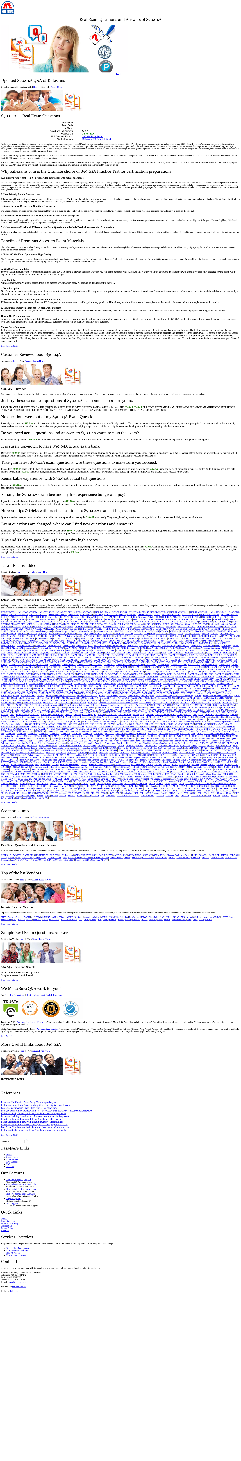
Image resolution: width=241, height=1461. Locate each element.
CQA (177, 795)
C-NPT (67, 722)
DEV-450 (12, 779)
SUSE (3, 917)
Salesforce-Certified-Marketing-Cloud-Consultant (107, 762)
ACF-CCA (157, 703)
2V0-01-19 (87, 786)
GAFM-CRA (201, 655)
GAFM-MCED (57, 662)
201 (194, 793)
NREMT (37, 919)
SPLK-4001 (32, 745)
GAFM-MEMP (131, 662)
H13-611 (163, 700)
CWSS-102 (149, 624)
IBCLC (130, 736)
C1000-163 (139, 629)
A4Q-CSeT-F (55, 622)
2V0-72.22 (103, 753)
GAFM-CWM (163, 660)
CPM (120, 712)
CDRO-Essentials (183, 719)
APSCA (159, 783)
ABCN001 (195, 634)
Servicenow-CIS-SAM (193, 781)
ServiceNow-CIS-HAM (64, 757)
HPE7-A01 (65, 619)
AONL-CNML (219, 717)
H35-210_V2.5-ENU (192, 750)
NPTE (195, 719)
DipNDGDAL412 (132, 643)
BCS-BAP (10, 748)
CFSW (192, 786)
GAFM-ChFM (101, 681)
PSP (141, 793)
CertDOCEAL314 (57, 643)
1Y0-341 (194, 619)
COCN (25, 712)
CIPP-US (50, 712)
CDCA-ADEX (145, 703)
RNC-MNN (201, 729)
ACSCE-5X (142, 783)
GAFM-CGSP (110, 679)
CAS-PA (54, 745)
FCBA (76, 724)
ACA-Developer (35, 762)
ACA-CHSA (161, 726)
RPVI (182, 631)
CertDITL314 (47, 624)
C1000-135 (223, 624)
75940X (23, 781)
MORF (129, 755)
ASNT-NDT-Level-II (38, 614)
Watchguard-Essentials (48, 707)
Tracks (36, 361)
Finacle (167, 919)
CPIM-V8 (217, 653)
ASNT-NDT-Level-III (58, 614)
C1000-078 (61, 724)
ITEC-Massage (116, 707)
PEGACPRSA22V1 (22, 653)
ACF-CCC (226, 703)
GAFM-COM (199, 691)
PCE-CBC (34, 714)
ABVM (226, 626)
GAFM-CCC (13, 672)
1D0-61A (9, 793)
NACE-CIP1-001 (28, 695)
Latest (40, 572)
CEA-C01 (164, 631)
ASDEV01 (5, 700)
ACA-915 (189, 653)
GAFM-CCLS (164, 672)
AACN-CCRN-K (8, 726)
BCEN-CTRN (187, 693)
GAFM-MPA (30, 667)
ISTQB (144, 917)
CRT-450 (5, 769)
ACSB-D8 (148, 748)
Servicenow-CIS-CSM (167, 698)
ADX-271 (119, 774)
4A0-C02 (26, 769)
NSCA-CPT (57, 722)
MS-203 (225, 767)
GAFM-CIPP (13, 688)
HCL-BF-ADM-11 (28, 617)
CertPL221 (176, 643)
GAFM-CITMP (90, 688)
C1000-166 (10, 733)
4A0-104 (18, 791)
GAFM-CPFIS (22, 655)
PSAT (33, 776)
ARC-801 (93, 741)
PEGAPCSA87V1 (148, 767)
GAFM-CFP (234, 676)
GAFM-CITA (76, 688)
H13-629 (81, 781)
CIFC (12, 714)
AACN (27, 917)
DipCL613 (29, 643)
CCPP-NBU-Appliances (63, 626)
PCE (99, 919)
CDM (201, 714)
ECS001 (4, 636)
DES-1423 (5, 786)
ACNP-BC (158, 719)
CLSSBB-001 (183, 619)
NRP (92, 724)
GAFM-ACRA (29, 664)
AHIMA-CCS (84, 619)
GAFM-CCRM (55, 674)
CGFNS (134, 791)
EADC (44, 772)
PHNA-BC (116, 729)
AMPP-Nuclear (33, 624)
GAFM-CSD (113, 657)
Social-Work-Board (69, 919)
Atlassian (124, 917)
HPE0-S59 (60, 750)
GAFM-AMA (163, 664)
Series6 (234, 795)
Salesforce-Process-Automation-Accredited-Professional (91, 743)
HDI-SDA (30, 710)
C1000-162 (228, 693)
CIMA (160, 919)
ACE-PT (209, 769)
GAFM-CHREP (95, 683)
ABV (48, 722)
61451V (124, 722)
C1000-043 (84, 731)
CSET (118, 793)
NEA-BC (229, 724)
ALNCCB (35, 917)
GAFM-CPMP (104, 655)
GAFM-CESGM (167, 676)
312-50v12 (181, 757)
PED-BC (120, 629)
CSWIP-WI (196, 703)
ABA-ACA (161, 634)
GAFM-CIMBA (155, 686)
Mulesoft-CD (208, 776)
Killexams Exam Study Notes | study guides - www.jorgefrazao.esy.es (34, 1124)
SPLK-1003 (15, 769)
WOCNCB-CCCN (78, 622)
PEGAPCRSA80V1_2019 (58, 781)
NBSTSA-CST (125, 714)
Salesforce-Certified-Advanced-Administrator (118, 703)
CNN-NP (117, 698)
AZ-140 (43, 619)
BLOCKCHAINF (170, 753)
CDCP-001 (49, 741)
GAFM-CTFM (73, 660)
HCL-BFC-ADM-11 (9, 617)
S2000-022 (152, 733)
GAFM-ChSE (123, 679)
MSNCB (225, 786)
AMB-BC (60, 650)
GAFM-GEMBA (217, 660)
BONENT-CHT (229, 700)
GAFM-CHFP (115, 681)
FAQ (8, 1164)
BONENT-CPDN (101, 645)
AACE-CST (147, 693)
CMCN (233, 714)
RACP (77, 783)
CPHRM (200, 710)
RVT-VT (63, 634)
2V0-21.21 (170, 776)
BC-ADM (126, 729)
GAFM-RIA (146, 669)
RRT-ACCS (39, 736)
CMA (128, 653)
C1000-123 (182, 731)
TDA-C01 (112, 748)
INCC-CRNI (208, 726)
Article (53, 87)
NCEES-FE (111, 712)
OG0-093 (183, 769)
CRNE (200, 786)
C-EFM (227, 622)
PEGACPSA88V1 (206, 738)
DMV (110, 724)
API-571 (84, 624)
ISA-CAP (103, 624)
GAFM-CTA (18, 660)
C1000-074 (106, 731)
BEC (173, 788)
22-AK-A (119, 631)
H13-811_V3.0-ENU (172, 750)
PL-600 (177, 767)
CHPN (152, 726)
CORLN (180, 726)
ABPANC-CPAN (8, 722)
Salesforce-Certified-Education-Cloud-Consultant (103, 760)
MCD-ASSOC (112, 781)
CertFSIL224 (70, 638)
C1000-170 (71, 712)
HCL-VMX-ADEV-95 (209, 614)
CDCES (228, 650)
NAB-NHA (40, 731)
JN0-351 (139, 750)
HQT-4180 (233, 736)
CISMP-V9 (160, 712)
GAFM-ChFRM (129, 681)
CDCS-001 (76, 722)
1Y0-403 (9, 781)
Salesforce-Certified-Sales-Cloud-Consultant (198, 762)
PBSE (187, 634)
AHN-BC (42, 719)
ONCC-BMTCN (106, 726)
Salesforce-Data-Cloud (220, 741)
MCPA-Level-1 (22, 714)
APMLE (74, 710)
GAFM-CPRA (149, 655)
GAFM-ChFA (35, 681)
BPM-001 (95, 793)
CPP (102, 795)
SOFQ (23, 750)
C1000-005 (32, 707)
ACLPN (41, 726)
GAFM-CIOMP (198, 686)
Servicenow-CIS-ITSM (56, 776)
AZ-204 (28, 767)
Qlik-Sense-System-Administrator (104, 705)
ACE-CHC (212, 719)
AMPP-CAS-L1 (97, 648)
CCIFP (129, 626)
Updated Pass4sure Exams (17, 1248)
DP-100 (185, 767)
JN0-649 (27, 703)
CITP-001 (121, 653)
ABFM (108, 783)
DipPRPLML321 (206, 643)
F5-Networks (186, 917)
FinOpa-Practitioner (149, 650)
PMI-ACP (58, 779)
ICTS (88, 795)
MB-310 (173, 769)
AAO (162, 917)
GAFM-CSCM (100, 657)
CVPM (157, 722)
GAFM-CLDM (185, 688)
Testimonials (6, 1226)
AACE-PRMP (148, 626)
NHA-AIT (114, 736)
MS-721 (202, 745)
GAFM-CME (41, 691)
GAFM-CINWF (183, 686)
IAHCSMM (215, 917)
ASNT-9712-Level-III (18, 614)
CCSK (198, 724)
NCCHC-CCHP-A (40, 729)
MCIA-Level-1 (232, 776)
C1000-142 (199, 693)
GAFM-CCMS (209, 672)
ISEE (136, 793)
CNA (173, 714)
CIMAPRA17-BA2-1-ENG (84, 772)
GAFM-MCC (44, 662)
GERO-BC (110, 629)
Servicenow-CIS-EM (186, 626)
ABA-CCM (119, 634)
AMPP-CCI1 (53, 619)
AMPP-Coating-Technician (208, 648)
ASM (153, 776)
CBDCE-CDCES (19, 707)
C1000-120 (82, 712)
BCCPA (77, 793)
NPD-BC (173, 700)
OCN (39, 710)
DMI (189, 919)
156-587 (116, 719)
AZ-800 (20, 767)
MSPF (84, 769)
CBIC (86, 919)
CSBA (226, 781)
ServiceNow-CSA (79, 755)
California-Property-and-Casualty (225, 722)
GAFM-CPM (90, 655)
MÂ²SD (13, 636)
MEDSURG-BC (24, 729)
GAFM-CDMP (180, 674)
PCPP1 (35, 653)
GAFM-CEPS (127, 676)
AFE (59, 653)
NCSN (220, 650)
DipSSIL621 (18, 643)
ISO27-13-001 (62, 741)
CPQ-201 (235, 767)
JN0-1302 (59, 769)
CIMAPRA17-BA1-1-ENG (59, 772)
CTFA (163, 653)
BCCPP (114, 788)
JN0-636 (130, 750)
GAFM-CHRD (80, 683)
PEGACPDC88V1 (228, 753)
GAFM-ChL (187, 681)
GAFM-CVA (137, 660)
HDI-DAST (168, 624)
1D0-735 (171, 748)
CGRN (116, 700)
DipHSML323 (164, 643)
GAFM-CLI (212, 688)
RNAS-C (166, 722)
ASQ (14, 919)
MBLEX (203, 719)
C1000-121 (171, 731)
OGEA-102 (38, 626)
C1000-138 (170, 719)
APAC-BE (21, 619)
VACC (104, 622)
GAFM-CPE (84, 693)
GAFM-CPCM (59, 693)
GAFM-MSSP (225, 667)
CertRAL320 (40, 645)
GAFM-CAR (28, 669)
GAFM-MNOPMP (209, 664)
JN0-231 (187, 714)
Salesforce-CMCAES (199, 743)
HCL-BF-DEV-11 (8, 612)
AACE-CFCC (159, 693)
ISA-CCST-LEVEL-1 (149, 622)
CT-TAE (31, 750)
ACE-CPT (223, 719)
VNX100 (5, 638)
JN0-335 (170, 712)
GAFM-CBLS (107, 669)
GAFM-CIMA (141, 686)
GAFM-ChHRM (145, 681)
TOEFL (40, 795)
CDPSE (224, 707)
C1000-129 (204, 731)
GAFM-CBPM (133, 669)
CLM (10, 624)
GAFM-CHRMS (36, 683)
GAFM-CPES (111, 693)
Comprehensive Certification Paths (21, 1184)
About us (10, 1166)
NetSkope (78, 917)
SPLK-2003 (20, 745)
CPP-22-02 (94, 776)
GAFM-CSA (61, 657)
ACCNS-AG (40, 629)
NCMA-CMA (217, 724)
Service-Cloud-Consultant (42, 769)
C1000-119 (160, 731)
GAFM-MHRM (69, 664)
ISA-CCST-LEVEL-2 (169, 622)
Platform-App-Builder (42, 779)
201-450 (122, 695)
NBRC (203, 788)
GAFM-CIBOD (208, 683)
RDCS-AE (22, 634)
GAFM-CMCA (28, 691)
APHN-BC (209, 714)
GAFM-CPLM (77, 655)
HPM (152, 634)
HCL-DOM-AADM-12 (91, 617)
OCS (113, 653)
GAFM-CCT (97, 674)
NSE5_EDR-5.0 (19, 738)
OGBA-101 (110, 738)
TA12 (178, 788)
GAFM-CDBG (152, 674)
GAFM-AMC (194, 664)
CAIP (53, 653)
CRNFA (198, 726)
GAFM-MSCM (197, 667)
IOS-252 (213, 743)
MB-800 (169, 767)
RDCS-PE (42, 634)
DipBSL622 (82, 638)
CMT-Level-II (13, 774)
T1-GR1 (84, 783)
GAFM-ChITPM (173, 681)
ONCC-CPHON (33, 724)
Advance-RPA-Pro (31, 772)
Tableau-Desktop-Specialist (87, 757)
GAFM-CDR (207, 674)
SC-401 (64, 700)
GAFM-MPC (56, 667)
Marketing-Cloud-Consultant (138, 769)
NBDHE (225, 629)
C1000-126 (193, 731)
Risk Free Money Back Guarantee (20, 1194)
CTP (156, 724)
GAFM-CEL (88, 676)
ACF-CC (10, 705)
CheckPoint (154, 917)
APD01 (152, 783)
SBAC (173, 774)
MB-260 (162, 745)
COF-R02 (102, 748)
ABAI (79, 634)
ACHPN (16, 712)
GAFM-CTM (86, 660)
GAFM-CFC (194, 676)
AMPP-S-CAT (7, 650)
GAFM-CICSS (33, 686)
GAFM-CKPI (119, 688)
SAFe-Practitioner (36, 712)
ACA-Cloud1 (130, 783)
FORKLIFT (47, 774)
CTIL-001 (83, 741)
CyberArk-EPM (215, 626)
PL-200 (84, 764)
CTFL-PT (131, 738)
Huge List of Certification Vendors (21, 1189)
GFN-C (192, 650)
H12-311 (195, 764)
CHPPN (160, 717)
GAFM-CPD (72, 693)
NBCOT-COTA (214, 700)
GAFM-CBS (158, 669)
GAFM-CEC (49, 676)
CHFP (106, 653)
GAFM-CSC (87, 657)
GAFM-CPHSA (49, 655)
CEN (219, 693)
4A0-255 (64, 738)
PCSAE (135, 712)
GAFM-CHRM (109, 683)
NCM (146, 634)
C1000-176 (54, 700)
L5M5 (40, 741)
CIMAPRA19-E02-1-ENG (158, 772)
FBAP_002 (50, 750)
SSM (230, 760)
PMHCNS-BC (138, 729)
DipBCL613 (6, 643)
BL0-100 (73, 738)
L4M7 (33, 741)
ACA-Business (140, 631)
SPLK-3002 (44, 745)
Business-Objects (15, 917)
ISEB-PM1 (110, 795)
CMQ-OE (94, 624)
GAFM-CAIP (96, 667)
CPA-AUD (38, 788)
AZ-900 (166, 764)
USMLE (11, 798)
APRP (171, 629)
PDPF (129, 619)
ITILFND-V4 (165, 650)
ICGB (70, 793)
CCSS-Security (81, 626)
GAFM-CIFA (59, 686)
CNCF (45, 919)
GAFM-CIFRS (73, 686)
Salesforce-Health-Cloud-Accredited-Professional (119, 741)
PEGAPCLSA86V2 (227, 757)
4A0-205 (206, 724)
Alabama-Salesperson (104, 631)
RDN (90, 645)
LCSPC (231, 748)
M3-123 (221, 743)
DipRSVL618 (216, 638)
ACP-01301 (143, 710)
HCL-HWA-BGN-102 (171, 614)
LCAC (191, 724)
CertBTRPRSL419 (67, 641)
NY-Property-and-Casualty (13, 724)
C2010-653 (98, 733)
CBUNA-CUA (134, 726)
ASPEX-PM (171, 626)
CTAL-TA (10, 795)
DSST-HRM (209, 786)
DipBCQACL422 (132, 641)
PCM (196, 788)
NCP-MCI (19, 650)
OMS (214, 650)
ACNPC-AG (111, 714)
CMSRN (179, 712)
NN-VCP (183, 650)
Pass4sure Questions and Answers (31, 1022)
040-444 (62, 793)
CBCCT (189, 631)
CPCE (61, 717)
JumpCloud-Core (121, 724)
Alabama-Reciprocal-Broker (65, 631)
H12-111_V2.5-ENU (227, 762)
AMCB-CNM (77, 719)
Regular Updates (13, 1198)
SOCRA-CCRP (166, 724)
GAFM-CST (6, 660)
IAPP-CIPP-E (7, 703)
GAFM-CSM (165, 657)
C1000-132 (169, 717)
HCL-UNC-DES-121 (199, 612)
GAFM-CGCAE (50, 679)
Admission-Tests (179, 919)
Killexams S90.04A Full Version (97, 139)
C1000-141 (28, 705)
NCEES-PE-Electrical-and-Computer (98, 722)
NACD (45, 622)
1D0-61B (170, 795)
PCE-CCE (92, 712)
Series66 (112, 624)
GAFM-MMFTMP (179, 664)
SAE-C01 (160, 626)
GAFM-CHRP (155, 683)
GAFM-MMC (150, 664)
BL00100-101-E (43, 738)
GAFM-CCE (53, 672)
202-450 (29, 788)
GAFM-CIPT (39, 688)
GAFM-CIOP (212, 686)
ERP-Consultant (167, 755)
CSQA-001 (44, 653)
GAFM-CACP (43, 667)
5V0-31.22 (45, 714)
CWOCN (86, 700)
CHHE (135, 700)
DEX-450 (120, 769)
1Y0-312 (158, 764)
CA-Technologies (200, 917)
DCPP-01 (41, 776)
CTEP (14, 698)
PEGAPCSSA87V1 (212, 755)
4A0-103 (9, 791)
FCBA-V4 (135, 650)
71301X (182, 753)
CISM (66, 779)
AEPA (127, 791)
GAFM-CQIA (188, 655)
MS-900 (104, 757)
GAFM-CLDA (171, 688)
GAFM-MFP (42, 664)
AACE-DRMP (173, 693)
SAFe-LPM (185, 745)
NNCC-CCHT (56, 729)
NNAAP (175, 917)
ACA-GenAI (153, 631)
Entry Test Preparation (14, 995)
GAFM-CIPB (225, 686)
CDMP (16, 695)
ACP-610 (89, 719)
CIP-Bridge (226, 645)
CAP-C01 (232, 619)
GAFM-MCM (72, 662)
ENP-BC (12, 729)
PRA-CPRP (202, 626)
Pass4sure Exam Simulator (48, 1029)
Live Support (11, 1162)
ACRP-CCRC (131, 710)
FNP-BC (129, 629)
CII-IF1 (143, 619)
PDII (92, 767)
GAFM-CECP (62, 676)
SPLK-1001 (164, 774)
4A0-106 (216, 795)
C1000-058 (95, 731)
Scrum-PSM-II (138, 781)
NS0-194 (92, 774)
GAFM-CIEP (47, 686)
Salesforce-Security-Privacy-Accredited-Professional (186, 741)
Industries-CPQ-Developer (135, 774)
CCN (201, 712)
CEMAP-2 (125, 719)
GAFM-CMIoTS (72, 691)
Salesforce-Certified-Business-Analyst (64, 760)
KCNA (84, 707)
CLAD (201, 636)
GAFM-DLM (176, 660)
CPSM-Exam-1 (169, 707)
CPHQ (94, 619)
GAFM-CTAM (31, 660)
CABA (103, 791)
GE (231, 629)
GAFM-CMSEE (113, 691)
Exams (35, 879)
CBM (80, 653)
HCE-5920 (5, 738)
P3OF (208, 653)
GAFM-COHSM (172, 691)
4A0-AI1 (55, 738)
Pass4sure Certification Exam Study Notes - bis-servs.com (29, 1108)
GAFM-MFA (191, 662)
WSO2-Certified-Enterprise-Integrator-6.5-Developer (172, 710)
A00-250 (215, 791)
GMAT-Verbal (141, 779)
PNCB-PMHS (164, 729)
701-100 (228, 779)
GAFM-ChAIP (137, 679)
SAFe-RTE (220, 712)
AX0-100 (188, 793)
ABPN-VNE (117, 783)
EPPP (204, 700)
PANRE (108, 619)
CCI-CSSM (221, 726)
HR (110, 917)
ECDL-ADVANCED (81, 791)
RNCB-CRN (188, 729)
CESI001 (214, 634)
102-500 (77, 714)
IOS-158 (4, 622)
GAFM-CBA (53, 669)
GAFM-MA (6, 662)
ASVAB (51, 724)
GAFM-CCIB (138, 672)
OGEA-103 (6, 626)
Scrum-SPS (48, 757)
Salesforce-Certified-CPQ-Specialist (31, 760)
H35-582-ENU (228, 750)
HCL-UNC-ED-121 (190, 614)
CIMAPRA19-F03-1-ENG (206, 772)
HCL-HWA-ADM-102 (172, 617)
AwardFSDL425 (146, 638)
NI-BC (83, 629)
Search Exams (12, 1157)
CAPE (180, 634)
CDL (195, 714)
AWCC (207, 650)
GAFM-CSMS (179, 657)
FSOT (66, 624)
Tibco (61, 917)
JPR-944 (105, 736)
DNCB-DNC (112, 695)
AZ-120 (165, 769)
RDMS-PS (11, 634)
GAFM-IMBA (232, 660)
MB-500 (114, 776)
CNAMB (150, 714)
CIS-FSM (16, 626)
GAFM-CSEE (139, 657)
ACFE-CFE (229, 617)
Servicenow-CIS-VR (213, 781)
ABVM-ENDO (154, 617)
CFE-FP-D (60, 712)
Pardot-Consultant (122, 764)
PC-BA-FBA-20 (203, 753)
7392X (109, 786)
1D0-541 (160, 795)
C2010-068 (76, 733)
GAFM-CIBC (194, 683)
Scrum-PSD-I (35, 757)
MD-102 (210, 745)
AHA (168, 917)
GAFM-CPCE (45, 693)
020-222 (54, 793)
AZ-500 (98, 767)
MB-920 (160, 776)
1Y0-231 (204, 748)
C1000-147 (226, 731)
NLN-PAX (68, 783)
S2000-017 (120, 733)
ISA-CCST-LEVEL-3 (188, 622)
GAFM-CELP (101, 676)
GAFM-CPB (19, 693)
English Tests (51, 995)
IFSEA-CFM (176, 722)
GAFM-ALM (137, 664)
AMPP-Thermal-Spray (44, 648)
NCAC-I (40, 695)
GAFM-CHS (168, 683)
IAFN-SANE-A (182, 717)
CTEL (151, 791)
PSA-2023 (214, 748)
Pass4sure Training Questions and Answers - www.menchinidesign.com (35, 1116)
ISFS (33, 795)
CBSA (181, 783)
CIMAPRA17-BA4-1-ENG (134, 772)
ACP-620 (135, 719)
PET (193, 733)
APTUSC (136, 919)
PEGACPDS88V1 (172, 738)
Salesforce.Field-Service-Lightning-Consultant (30, 764)
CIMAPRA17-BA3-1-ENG (109, 772)
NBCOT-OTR (31, 719)
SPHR (147, 788)
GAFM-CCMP (195, 672)
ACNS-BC (50, 726)
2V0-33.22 (145, 753)
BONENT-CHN (222, 714)
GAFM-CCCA (26, 672)
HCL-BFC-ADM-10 (229, 614)
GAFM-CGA (21, 679)
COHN (91, 629)
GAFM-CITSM (104, 688)
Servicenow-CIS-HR (154, 781)
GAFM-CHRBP (65, 683)
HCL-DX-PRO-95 (46, 612)
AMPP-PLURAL (188, 648)
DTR (98, 710)
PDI (105, 767)
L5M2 (27, 741)
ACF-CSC (184, 703)
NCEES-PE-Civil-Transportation (22, 717)
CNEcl (10, 653)
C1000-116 (149, 731)
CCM (47, 736)
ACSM (144, 919)
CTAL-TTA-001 (23, 795)
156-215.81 (162, 757)
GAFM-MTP (41, 669)
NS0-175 (73, 774)
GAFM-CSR (204, 657)
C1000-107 (128, 731)
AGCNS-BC (93, 636)
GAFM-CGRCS (81, 679)
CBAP (130, 786)
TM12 (157, 736)
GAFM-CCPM (25, 674)
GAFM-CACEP (16, 667)
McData (21, 919)
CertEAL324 (173, 638)
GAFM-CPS (162, 655)
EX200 (136, 714)
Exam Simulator (8, 1221)
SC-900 (45, 700)
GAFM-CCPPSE (40, 674)
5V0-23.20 (92, 753)
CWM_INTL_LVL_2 (207, 662)
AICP (147, 705)
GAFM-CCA (211, 669)
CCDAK (12, 619)
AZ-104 (4, 767)
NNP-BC (143, 700)
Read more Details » (9, 346)
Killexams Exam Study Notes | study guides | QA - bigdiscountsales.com (35, 1105)
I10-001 (54, 795)
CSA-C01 (174, 631)
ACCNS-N (99, 629)
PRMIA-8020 (17, 629)
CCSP (150, 619)
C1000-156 (62, 731)
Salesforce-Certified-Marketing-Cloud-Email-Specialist (153, 762)
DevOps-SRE (233, 738)
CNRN (34, 726)
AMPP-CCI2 (32, 619)
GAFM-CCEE (66, 672)
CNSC (180, 714)
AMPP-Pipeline (26, 648)
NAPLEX (148, 722)
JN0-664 (113, 750)
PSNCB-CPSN (102, 707)
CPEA (150, 653)
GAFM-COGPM (156, 691)
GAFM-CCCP (40, 672)
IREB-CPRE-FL (32, 650)
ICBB (47, 795)
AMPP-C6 (164, 648)
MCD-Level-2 (110, 745)
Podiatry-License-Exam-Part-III (41, 755)
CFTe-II (230, 634)
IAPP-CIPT (227, 636)
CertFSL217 (178, 641)
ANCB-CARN (73, 707)
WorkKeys (24, 783)
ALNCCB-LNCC (185, 700)
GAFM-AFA (55, 664)
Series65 (213, 624)
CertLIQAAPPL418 (25, 645)
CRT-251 (5, 783)
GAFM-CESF (152, 676)
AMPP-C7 (59, 648)
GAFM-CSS (216, 657)
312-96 (223, 748)
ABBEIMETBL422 (112, 638)
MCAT (122, 776)
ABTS (60, 636)
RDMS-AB (199, 631)
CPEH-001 (36, 774)
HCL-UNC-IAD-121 (219, 612)
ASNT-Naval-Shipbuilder (115, 614)
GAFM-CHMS (214, 681)
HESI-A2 (14, 783)
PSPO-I (11, 760)
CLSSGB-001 (98, 650)
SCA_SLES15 (64, 703)
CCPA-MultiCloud (182, 624)
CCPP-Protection (135, 624)
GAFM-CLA (131, 688)
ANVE (197, 700)
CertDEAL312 (42, 643)
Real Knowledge (13, 1253)
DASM (145, 757)
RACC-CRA (214, 707)
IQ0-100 (166, 791)
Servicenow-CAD (110, 626)
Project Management (36, 995)
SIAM (236, 636)
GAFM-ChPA (7, 683)
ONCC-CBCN (121, 726)
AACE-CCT (135, 693)
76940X (31, 781)
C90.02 (196, 748)
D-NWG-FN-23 (180, 736)
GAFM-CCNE (224, 672)
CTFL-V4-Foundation (26, 722)
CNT (39, 636)
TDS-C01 (5, 764)
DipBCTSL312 (223, 641)
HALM (98, 626)
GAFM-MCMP (85, 662)
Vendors (28, 361)
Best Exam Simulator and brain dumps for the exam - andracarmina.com (35, 1127)
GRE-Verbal (125, 781)
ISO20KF (113, 755)
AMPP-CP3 (155, 645)
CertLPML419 (83, 641)
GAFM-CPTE (175, 655)
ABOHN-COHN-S (55, 719)
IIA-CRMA (55, 698)
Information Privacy (9, 1223)
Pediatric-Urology (72, 636)
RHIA (16, 793)
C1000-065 (174, 733)
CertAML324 (33, 641)
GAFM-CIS (64, 688)
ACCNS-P (29, 629)
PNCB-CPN (177, 729)
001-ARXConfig (148, 795)
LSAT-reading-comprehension (184, 779)
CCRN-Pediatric (176, 636)
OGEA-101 (27, 626)
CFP (86, 653)
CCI (80, 919)
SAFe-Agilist (173, 745)
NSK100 (40, 750)
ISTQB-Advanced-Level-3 (191, 791)
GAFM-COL (186, 691)
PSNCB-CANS (215, 617)
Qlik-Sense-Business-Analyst (47, 705)
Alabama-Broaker (86, 631)
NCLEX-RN (184, 764)
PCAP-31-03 (100, 724)
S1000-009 (109, 733)
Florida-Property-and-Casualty (197, 722)
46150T (220, 764)
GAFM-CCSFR (84, 674)
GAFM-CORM (212, 691)
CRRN (22, 698)
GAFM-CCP (12, 674)
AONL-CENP (78, 726)
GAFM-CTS (125, 660)
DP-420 (121, 745)
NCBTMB (5, 707)
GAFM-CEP (114, 676)
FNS (218, 786)
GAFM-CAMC (182, 667)
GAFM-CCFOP (110, 672)
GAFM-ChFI (88, 681)
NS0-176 (83, 774)
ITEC (105, 919)
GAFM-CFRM (8, 679)
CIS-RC (47, 626)
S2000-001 (51, 731)
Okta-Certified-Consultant (133, 717)
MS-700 (200, 769)
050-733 (138, 786)
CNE (3, 653)
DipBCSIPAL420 (116, 641)
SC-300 (62, 707)
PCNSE (153, 757)
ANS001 (205, 634)
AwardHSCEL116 (148, 643)
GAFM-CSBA (74, 657)
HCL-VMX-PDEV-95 (65, 612)
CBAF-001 (150, 717)
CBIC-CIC (209, 712)
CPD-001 (139, 788)
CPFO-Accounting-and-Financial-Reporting (174, 695)
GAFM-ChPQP (20, 683)
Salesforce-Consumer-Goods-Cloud (218, 695)
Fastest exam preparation (17, 1255)
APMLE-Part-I (72, 629)
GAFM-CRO (48, 657)
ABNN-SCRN (57, 714)
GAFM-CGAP (35, 679)
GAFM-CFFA (222, 676)
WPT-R (21, 788)
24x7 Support (12, 1203)
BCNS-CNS (232, 712)
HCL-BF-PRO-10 (102, 612)
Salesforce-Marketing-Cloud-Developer (179, 760)
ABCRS (52, 636)
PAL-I (215, 757)
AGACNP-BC (180, 724)
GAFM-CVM (150, 660)
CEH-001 (95, 791)
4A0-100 (74, 779)
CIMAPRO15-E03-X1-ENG (197, 783)
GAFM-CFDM (207, 676)
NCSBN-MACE (8, 731)
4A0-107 (32, 786)
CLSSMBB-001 (206, 622)
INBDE (204, 764)
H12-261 (191, 769)
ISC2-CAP (192, 707)
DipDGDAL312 (116, 643)
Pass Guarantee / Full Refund (18, 1250)
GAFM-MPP (109, 667)
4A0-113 (127, 712)
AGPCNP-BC (106, 636)
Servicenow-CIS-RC (173, 781)
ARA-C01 (92, 748)
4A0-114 (41, 722)
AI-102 (235, 764)
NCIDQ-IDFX (150, 698)
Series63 (232, 624)
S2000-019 (141, 733)
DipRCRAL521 (54, 645)
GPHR (14, 700)
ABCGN (208, 919)
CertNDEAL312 (74, 643)
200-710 (154, 788)
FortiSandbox (149, 786)
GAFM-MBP (18, 662)
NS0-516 (15, 750)
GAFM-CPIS (63, 655)
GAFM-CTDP (46, 660)
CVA (170, 653)
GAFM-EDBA (190, 660)
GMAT (4, 779)
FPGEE (132, 722)
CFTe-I (223, 634)
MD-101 (59, 755)
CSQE (205, 617)
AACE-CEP (123, 693)
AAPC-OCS (199, 653)
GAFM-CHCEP (194, 679)
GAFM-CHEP (21, 681)
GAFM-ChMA (200, 681)
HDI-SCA (209, 636)
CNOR (97, 719)
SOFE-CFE (178, 653)
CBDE (174, 783)
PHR (207, 705)
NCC (60, 783)
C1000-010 (87, 733)
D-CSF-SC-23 (190, 636)
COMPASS (187, 788)
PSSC (19, 631)
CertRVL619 (229, 638)
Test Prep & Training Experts (18, 1179)
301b (200, 793)
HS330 (24, 793)
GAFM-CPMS (118, 655)
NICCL (226, 653)
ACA (86, 634)
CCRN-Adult (161, 636)
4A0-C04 (93, 769)
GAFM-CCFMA (95, 672)
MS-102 (219, 745)
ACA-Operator (89, 745)
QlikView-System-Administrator (75, 705)
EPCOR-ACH (195, 629)
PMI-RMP (122, 624)
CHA (117, 722)
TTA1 (102, 786)
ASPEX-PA (108, 634)
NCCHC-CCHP (191, 712)
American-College (92, 917)
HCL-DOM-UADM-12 (47, 617)
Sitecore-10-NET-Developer (130, 748)
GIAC (116, 917)
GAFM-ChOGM (229, 681)
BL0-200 (86, 714)
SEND (65, 774)
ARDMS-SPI (15, 622)
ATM (123, 736)
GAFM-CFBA (181, 676)
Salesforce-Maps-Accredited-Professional (18, 743)
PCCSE (198, 695)
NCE (70, 724)
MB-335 (139, 745)
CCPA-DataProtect (131, 636)
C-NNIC (137, 626)
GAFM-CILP (127, 686)
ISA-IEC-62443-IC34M (65, 695)
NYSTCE (81, 795)
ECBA (122, 626)
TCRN (92, 783)
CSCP (205, 624)
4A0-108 (36, 791)
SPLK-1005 (167, 736)
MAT (91, 626)
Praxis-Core (127, 793)
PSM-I (68, 755)
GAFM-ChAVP (151, 679)
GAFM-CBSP (184, 669)
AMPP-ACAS (71, 648)
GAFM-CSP (192, 657)
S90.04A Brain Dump (92, 136)
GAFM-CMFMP (56, 691)
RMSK (97, 622)
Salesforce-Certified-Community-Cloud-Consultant (199, 774)
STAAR (95, 795)
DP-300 (217, 767)
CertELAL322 (160, 638)
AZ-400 (211, 764)
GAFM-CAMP (211, 667)
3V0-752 (77, 786)
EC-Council (54, 919)
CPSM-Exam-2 (154, 707)
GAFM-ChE (234, 679)
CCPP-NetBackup (44, 638)
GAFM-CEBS (36, 676)
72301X (81, 738)
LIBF (195, 919)
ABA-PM (138, 634)
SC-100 (77, 700)
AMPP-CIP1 (196, 645)
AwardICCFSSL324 (49, 641)
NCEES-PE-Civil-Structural (134, 617)
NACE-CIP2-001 (162, 714)
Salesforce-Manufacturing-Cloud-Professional (168, 743)
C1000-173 (54, 733)
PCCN (44, 724)
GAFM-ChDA (208, 679)
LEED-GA (219, 776)
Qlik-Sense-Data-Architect (132, 705)
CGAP (92, 653)
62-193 (166, 788)
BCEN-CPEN (91, 726)
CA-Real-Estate (220, 619)
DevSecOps (221, 738)
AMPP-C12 (153, 648)
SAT (50, 791)
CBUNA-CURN (79, 703)
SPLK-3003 (115, 779)
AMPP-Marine (11, 648)
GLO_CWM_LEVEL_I (78, 776)
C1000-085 (117, 731)
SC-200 (101, 712)
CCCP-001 (41, 786)
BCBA (218, 636)
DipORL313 (87, 643)
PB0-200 (71, 795)
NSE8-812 (103, 755)
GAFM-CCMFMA (180, 672)
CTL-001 (73, 741)
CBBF (167, 783)
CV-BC (200, 733)
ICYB (3, 798)
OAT (68, 650)
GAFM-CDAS (138, 674)
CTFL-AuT (121, 738)
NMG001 (31, 636)
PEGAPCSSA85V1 (106, 769)
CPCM (143, 653)
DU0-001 (144, 791)
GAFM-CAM (152, 667)
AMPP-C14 (142, 648)
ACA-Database (75, 745)
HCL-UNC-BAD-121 (179, 612)
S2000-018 (131, 733)
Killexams (14, 1291)
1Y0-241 (137, 755)
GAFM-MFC (223, 662)
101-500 (23, 762)
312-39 (194, 717)
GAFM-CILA (115, 686)
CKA (23, 710)
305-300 (101, 714)
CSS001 (36, 622)
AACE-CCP (188, 617)
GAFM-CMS (98, 691)
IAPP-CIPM (106, 710)
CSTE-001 (43, 798)
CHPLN (51, 650)
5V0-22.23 (50, 753)
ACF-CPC (216, 703)
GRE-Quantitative (55, 786)
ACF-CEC (206, 703)
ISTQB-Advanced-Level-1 (128, 795)
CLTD (67, 719)
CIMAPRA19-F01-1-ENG (182, 772)
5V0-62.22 (61, 753)
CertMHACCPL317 (193, 641)
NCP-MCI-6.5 (197, 755)
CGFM (100, 653)
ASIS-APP (74, 698)
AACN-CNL (210, 693)
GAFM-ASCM (229, 657)
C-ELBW (84, 724)
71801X (90, 738)
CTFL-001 (110, 650)
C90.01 (180, 748)
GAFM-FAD (203, 660)
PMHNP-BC (151, 729)
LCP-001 (120, 650)
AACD (91, 710)
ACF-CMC (168, 703)
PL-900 (136, 767)
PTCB (56, 788)
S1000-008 (181, 707)
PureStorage (134, 917)
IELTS (19, 798)
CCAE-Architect (17, 638)
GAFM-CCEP (80, 672)
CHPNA (143, 712)
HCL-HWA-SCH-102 (159, 612)
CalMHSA (45, 917)
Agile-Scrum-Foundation (12, 719)
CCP (74, 650)
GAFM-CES (139, 676)
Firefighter (78, 788)
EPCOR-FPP (207, 629)
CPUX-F (125, 698)
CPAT (63, 788)
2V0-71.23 (124, 753)
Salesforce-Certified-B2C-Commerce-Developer (64, 762)
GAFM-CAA (224, 664)
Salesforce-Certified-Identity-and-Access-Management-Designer (60, 767)
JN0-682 (146, 755)
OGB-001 (99, 738)
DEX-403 (76, 769)
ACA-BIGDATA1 (123, 767)
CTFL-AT (141, 738)
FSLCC (53, 783)
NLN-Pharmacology (25, 731)
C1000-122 (27, 622)
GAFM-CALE (122, 667)
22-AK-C (128, 631)
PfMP (176, 703)
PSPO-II (68, 714)
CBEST (130, 776)
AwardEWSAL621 (201, 638)
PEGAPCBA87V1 (155, 738)
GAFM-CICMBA (224, 683)
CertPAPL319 (7, 641)
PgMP (84, 636)
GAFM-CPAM (227, 691)
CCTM (199, 650)
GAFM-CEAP (22, 676)
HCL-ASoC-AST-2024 (27, 612)
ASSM (194, 745)
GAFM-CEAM (8, 676)
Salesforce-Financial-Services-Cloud (132, 743)
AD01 (32, 783)
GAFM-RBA (66, 669)
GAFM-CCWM (111, 674)
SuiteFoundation (182, 755)
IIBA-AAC (41, 781)
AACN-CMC (136, 698)
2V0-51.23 (114, 753)
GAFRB (4, 631)
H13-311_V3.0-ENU (211, 750)
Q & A (4, 1219)
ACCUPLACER (30, 798)
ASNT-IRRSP (86, 614)
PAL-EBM (203, 707)
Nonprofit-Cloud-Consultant (101, 764)
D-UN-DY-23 (194, 736)
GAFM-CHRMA (124, 683)
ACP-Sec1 (17, 772)
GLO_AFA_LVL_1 (114, 662)
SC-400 (161, 767)
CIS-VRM (63, 745)
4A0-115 (30, 738)
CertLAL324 (186, 638)
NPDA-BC (80, 729)
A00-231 (89, 736)
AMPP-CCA (84, 648)
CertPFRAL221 (100, 643)
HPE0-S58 (99, 781)
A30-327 (225, 795)
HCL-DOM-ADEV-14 (111, 617)
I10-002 (86, 793)
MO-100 (154, 755)
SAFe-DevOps (233, 717)
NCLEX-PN (187, 705)
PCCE (10, 710)
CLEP (120, 791)
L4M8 (20, 741)
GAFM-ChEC (8, 681)
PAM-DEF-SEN (138, 764)
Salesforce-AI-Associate (152, 741)
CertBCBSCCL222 (99, 641)
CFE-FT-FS (219, 769)
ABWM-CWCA (205, 717)
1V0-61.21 (156, 753)
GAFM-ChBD (179, 679)
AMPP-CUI (58, 638)
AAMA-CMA (42, 783)
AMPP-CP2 (144, 645)
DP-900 (12, 767)
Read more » (6, 1036)
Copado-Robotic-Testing (26, 748)
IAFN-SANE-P (213, 729)
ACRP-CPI (37, 703)
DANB (65, 736)
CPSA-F (139, 724)
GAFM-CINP (169, 686)
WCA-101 (30, 638)
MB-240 (68, 786)
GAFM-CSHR (152, 657)
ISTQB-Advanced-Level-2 (156, 793)
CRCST (66, 653)
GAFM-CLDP (200, 688)
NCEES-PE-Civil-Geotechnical (79, 717)
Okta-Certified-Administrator (50, 748)
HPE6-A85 (196, 624)
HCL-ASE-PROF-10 (85, 612)
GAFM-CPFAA (7, 655)
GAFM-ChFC (48, 681)
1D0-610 (220, 793)
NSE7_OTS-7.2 (42, 698)
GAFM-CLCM (157, 688)
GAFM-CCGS (124, 672)
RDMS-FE (221, 631)
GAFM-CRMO (35, 657)
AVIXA (54, 917)
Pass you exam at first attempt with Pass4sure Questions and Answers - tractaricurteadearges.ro (46, 1110)
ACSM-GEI (174, 786)
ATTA (95, 786)
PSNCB (152, 919)
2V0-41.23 (71, 753)
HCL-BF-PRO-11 (119, 612)
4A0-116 (55, 710)
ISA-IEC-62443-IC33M (87, 695)
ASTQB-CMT (127, 779)
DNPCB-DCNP (217, 857)
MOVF (208, 795)
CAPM (44, 650)
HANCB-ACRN (64, 726)
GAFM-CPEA (97, 693)
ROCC (45, 636)
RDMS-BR (210, 631)
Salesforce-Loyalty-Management (52, 743)
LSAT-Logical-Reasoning (159, 779)
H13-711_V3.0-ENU (153, 750)
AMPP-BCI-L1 (168, 645)
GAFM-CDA (125, 674)
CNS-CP (172, 726)
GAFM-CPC (32, 693)
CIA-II (230, 791)
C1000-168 (21, 733)
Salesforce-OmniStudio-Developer (212, 760)
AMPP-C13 (175, 648)
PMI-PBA (58, 624)
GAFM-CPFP (36, 655)
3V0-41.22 (39, 753)
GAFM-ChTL (181, 683)
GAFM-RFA (94, 669)
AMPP (128, 919)
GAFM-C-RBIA (215, 655)
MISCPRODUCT (205, 779)
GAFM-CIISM (101, 686)
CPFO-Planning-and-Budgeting (141, 695)
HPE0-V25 (106, 719)
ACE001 (90, 781)
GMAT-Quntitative (193, 776)
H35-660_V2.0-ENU (25, 753)
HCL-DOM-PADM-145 (139, 612)
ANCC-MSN (139, 736)
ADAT (217, 629)
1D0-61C (230, 793)
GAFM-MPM (83, 667)
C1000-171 (32, 733)
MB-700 (83, 710)
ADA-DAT (232, 710)
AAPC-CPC (125, 700)
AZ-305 (149, 764)
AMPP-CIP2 (208, 645)
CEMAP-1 (55, 736)
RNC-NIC (214, 705)
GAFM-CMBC (13, 691)
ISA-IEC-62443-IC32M (220, 698)
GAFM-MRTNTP (166, 667)
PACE (151, 712)
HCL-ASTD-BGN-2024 (69, 617)
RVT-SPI (72, 634)
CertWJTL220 (165, 641)
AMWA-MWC (25, 700)
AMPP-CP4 (159, 619)
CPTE (175, 650)
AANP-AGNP (23, 726)
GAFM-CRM (7, 657)
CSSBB (175, 791)
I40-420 (31, 793)
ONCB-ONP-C (93, 729)
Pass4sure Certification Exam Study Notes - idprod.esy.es (28, 1102)
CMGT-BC (198, 705)
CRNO (236, 650)
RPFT (8, 698)
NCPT (101, 619)
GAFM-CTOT (100, 660)
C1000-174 (65, 733)
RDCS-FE (32, 634)
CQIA (93, 714)
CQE (142, 714)
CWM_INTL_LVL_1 (175, 662)
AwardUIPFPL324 (130, 638)
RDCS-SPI (53, 634)
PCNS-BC (105, 729)
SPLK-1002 (6, 776)
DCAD (68, 769)
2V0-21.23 (135, 753)
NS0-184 (207, 757)
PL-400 (111, 767)
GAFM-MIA (96, 664)
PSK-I (3, 760)
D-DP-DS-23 (221, 710)
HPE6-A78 (92, 750)
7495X (123, 786)
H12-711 (16, 776)
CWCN (65, 622)
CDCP (233, 653)
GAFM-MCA (31, 662)
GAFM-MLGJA (123, 664)
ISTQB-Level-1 (175, 793)
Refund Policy (7, 1228)
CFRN (4, 717)
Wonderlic (211, 788)
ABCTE (100, 783)
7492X (116, 786)
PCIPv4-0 (210, 710)
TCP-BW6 (153, 774)
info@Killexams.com (17, 1282)
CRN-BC (190, 726)
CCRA (233, 781)
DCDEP (181, 698)
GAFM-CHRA (51, 683)
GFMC (13, 631)
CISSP (72, 736)
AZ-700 (55, 764)
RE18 (73, 781)
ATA (16, 781)
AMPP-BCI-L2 (182, 645)
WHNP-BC (153, 700)
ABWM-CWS (147, 719)
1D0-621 (48, 788)
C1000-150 (185, 733)
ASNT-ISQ (98, 614)
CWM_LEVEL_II (194, 698)
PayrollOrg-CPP (84, 650)
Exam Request (12, 1159)
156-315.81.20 (160, 748)
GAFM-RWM (171, 669)
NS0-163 (80, 736)
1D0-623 (188, 748)
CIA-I (212, 793)
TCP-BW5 (112, 791)
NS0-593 (215, 753)
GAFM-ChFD (62, 681)
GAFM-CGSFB (96, 679)
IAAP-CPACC (151, 745)
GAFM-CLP (224, 688)
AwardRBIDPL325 (149, 641)
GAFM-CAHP (70, 667)
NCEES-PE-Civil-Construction (107, 717)
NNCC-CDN (68, 729)
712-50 (198, 617)
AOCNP (4, 714)
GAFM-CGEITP (65, 679)
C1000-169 (73, 731)
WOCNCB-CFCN (229, 729)
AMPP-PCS (81, 645)
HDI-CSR (218, 622)
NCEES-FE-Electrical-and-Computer (125, 757)
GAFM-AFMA (83, 664)
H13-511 (25, 776)
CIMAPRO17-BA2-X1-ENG (223, 783)
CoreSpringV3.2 (126, 788)
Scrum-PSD (23, 757)
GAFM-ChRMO (140, 683)
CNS (132, 724)
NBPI (217, 645)
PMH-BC (117, 636)
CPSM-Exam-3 (140, 707)
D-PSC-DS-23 (208, 736)
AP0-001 (227, 788)
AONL (29, 919)
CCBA (56, 791)
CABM (74, 653)
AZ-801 (19, 705)
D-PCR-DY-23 (221, 736)
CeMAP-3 (149, 629)
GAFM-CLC (143, 688)
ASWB (111, 793)
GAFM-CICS (20, 686)
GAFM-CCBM (224, 669)
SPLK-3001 (228, 774)
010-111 (82, 779)
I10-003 (62, 795)
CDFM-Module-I (145, 614)
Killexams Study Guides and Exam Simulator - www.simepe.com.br (33, 1113)
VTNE (14, 786)
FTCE (86, 788)
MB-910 (179, 776)
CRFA (157, 653)
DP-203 (172, 757)
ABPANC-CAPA (227, 705)
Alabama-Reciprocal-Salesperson (37, 631)
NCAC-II (50, 695)
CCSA (206, 793)
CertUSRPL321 (221, 643)
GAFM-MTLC (15, 669)
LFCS (20, 779)
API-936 (65, 698)
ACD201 (18, 703)
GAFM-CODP (141, 691)
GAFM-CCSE (70, 674)
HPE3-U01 (103, 750)
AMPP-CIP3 (19, 624)
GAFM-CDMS (194, 674)
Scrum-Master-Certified (98, 779)
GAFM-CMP (86, 691)
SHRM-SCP (106, 700)
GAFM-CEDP (76, 676)
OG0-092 (30, 698)
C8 (56, 703)
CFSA (223, 791)
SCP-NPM (71, 750)
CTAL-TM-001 (42, 793)
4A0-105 (27, 791)
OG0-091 (22, 786)
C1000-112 (139, 731)
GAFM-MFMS (15, 664)
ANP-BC (184, 786)
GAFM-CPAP (7, 693)
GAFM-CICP (7, 686)
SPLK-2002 (48, 703)
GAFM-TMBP (198, 669)
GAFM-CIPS (26, 688)
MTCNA (57, 774)
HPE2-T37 (197, 757)
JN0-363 (128, 707)
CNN (71, 700)
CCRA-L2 (130, 745)
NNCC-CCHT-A (104, 698)
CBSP (100, 745)
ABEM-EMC (162, 786)
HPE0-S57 (104, 776)
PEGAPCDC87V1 (189, 738)
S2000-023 (163, 733)
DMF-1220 (25, 774)
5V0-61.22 (82, 753)
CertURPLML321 (189, 643)
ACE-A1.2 (219, 779)
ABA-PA (129, 634)
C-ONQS (112, 622)
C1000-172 (43, 733)
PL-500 (227, 764)
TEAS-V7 (92, 755)
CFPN (145, 726)
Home (9, 1155)
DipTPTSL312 (209, 641)
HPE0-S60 (81, 750)
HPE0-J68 (148, 724)
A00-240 (28, 779)
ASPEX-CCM (95, 634)
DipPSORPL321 (8, 645)
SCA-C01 (156, 769)
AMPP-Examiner (128, 648)
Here (35, 87)
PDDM (104, 793)
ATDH (4, 619)
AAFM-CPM (144, 662)
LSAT (44, 791)
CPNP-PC (75, 624)
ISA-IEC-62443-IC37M (128, 622)
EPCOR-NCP (181, 629)
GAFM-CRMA (20, 657)
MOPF (121, 755)
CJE (189, 757)
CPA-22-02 (65, 791)
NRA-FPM (11, 788)
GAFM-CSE (126, 657)
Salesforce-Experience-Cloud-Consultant (143, 760)
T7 (161, 788)
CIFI (127, 650)
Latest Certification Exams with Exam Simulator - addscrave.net (32, 1119)
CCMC (104, 917)
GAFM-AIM (109, 664)
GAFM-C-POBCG (134, 655)
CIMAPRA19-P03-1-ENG (201, 767)
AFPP (165, 629)
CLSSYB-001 (206, 619)
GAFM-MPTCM (137, 667)
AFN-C (157, 614)
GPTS (135, 619)
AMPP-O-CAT (228, 648)
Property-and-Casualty (100, 788)
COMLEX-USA (19, 755)
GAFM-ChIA (159, 681)
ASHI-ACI (131, 614)
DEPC (7, 750)
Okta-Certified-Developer (76, 748)
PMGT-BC (60, 629)
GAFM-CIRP (52, 688)
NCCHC (69, 917)
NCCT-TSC (156, 705)
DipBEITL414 (69, 645)
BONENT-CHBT (88, 698)
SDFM (121, 919)
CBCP (89, 622)
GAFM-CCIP (151, 672)
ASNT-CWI (73, 614)
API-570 (227, 745)
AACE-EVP (171, 619)
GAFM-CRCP (229, 655)
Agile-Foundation (8, 741)
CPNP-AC (175, 705)
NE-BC (91, 707)
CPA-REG (65, 710)
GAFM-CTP (112, 660)
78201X (150, 736)
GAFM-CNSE (127, 691)
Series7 (102, 695)
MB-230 (138, 776)
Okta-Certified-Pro (105, 774)
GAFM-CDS (220, 674)
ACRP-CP (233, 719)
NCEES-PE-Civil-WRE (47, 717)
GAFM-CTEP (59, 660)
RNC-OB (96, 700)
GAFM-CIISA (87, 686)
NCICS (158, 624)
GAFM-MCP (99, 662)
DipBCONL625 (96, 638)
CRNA (97, 736)
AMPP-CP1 (132, 645)
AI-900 (146, 776)
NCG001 (22, 636)
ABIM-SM (171, 634)
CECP (229, 743)
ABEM (93, 919)
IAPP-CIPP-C (119, 619)
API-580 (36, 700)
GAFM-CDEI (166, 674)
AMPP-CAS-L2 (112, 648)
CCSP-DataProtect (118, 645)
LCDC (140, 722)
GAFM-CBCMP (80, 669)
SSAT (219, 788)
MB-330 (166, 705)
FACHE (50, 629)
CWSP (158, 629)
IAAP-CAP (6, 755)
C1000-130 (215, 731)
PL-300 (175, 764)
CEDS (206, 698)
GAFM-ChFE (75, 681)
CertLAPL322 (20, 641)
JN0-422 (122, 750)
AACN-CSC (118, 710)
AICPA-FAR (6, 695)
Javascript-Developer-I (69, 764)
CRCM (207, 791)
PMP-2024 (27, 736)
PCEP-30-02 (6, 712)
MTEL (159, 791)
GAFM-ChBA (166, 679)
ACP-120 (46, 710)
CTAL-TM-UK (197, 795)
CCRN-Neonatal (147, 636)
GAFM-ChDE (222, 679)
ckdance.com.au (19, 1286)
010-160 (190, 753)
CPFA (69, 788)
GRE (17, 710)
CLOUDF (185, 795)
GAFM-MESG (158, 662)
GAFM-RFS (120, 669)
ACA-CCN (92, 703)
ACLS (73, 619)
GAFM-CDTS (233, 674)
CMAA (136, 653)
